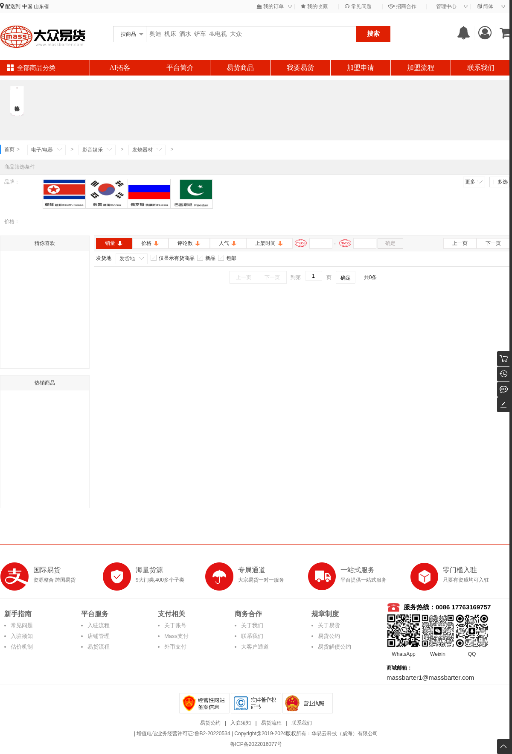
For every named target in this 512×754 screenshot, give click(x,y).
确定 (390, 243)
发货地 (127, 259)
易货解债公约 (334, 646)
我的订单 (270, 6)
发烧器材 (142, 150)
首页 (9, 149)
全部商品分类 (36, 67)
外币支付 (175, 646)
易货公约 (329, 636)
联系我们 (481, 67)
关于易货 (329, 625)
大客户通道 (255, 646)
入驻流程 (98, 625)
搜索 (373, 33)
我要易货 (300, 67)
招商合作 (402, 6)
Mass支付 (176, 636)
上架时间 (269, 243)
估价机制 (22, 646)
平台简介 (180, 67)
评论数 (189, 243)
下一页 (493, 243)
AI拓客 (120, 67)
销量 (114, 243)
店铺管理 (98, 636)
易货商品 (240, 67)
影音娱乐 (92, 150)
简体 (485, 6)
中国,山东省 (35, 6)
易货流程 (98, 646)
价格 (150, 243)
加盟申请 (360, 67)
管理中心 (446, 6)
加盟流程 (420, 67)
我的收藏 (314, 6)
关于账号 (175, 625)
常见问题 (358, 6)
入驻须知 (22, 636)
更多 (474, 182)
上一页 (460, 243)
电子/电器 (42, 150)
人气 (228, 243)
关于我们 (252, 625)
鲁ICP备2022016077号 (256, 744)
